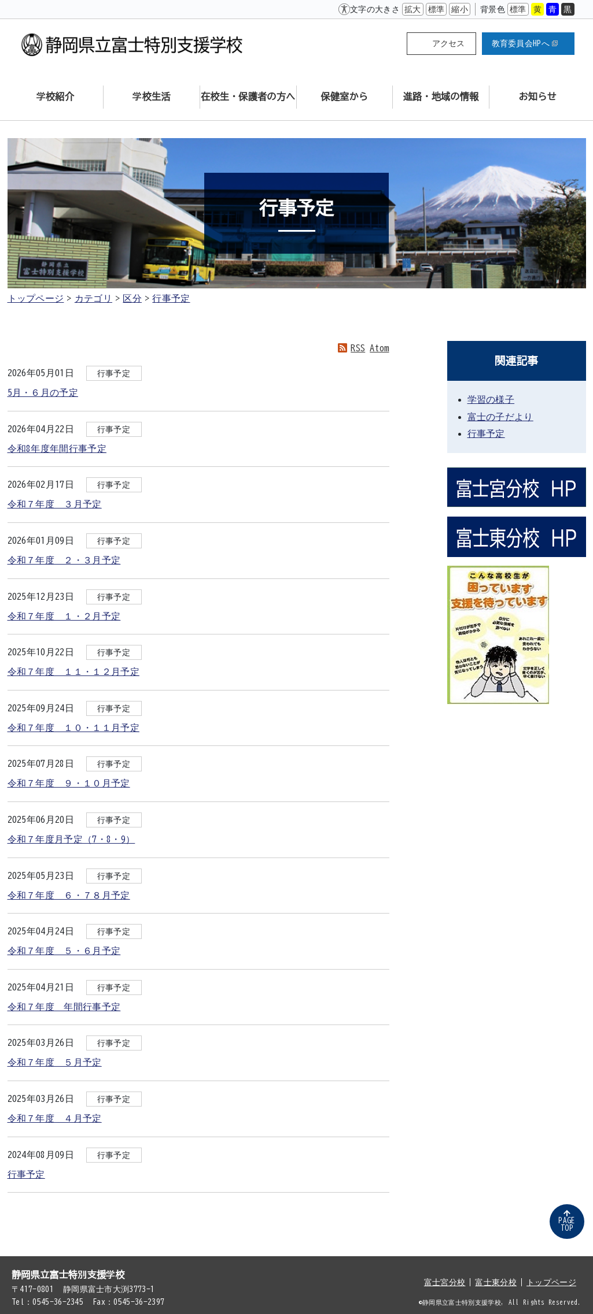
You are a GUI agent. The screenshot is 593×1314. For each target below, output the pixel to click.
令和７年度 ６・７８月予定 (69, 895)
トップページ (36, 298)
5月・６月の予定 (43, 392)
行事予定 (171, 298)
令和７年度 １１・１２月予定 (73, 671)
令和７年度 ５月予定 (55, 1062)
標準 (436, 9)
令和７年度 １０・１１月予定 (73, 727)
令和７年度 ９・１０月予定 (69, 783)
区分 (132, 298)
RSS (358, 347)
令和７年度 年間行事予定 (64, 1006)
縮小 (459, 9)
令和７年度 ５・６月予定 (64, 950)
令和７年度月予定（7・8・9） (71, 839)
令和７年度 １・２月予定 (64, 616)
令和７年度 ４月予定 (55, 1118)
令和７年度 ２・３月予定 (64, 560)
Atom (379, 347)
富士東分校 (496, 1282)
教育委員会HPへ (525, 43)
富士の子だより (500, 416)
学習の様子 (491, 399)
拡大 (412, 9)
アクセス (448, 43)
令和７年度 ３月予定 (55, 503)
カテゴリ (93, 298)
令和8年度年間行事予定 (57, 448)
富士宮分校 (445, 1282)
